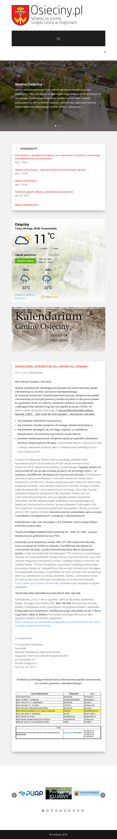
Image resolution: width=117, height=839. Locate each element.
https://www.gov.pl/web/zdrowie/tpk (37, 583)
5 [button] (61, 811)
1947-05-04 (58, 340)
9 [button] (78, 811)
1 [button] (43, 811)
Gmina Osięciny (28, 85)
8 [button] (74, 811)
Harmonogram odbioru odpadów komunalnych (44, 191)
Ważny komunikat (26, 180)
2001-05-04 (58, 335)
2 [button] (47, 811)
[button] (14, 795)
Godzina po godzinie (24, 295)
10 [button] (83, 811)
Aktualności (36, 372)
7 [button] (69, 811)
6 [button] (65, 811)
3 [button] (52, 811)
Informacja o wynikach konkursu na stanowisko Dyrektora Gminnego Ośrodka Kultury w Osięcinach (58, 156)
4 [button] (56, 811)
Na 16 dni (19, 298)
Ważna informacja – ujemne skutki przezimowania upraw (50, 169)
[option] (58, 716)
